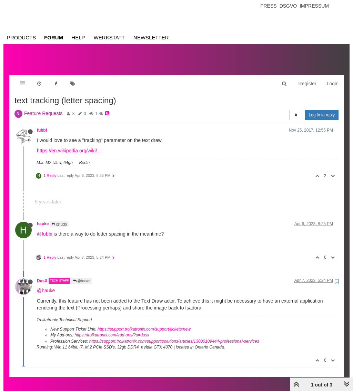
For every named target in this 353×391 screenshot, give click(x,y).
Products (21, 37)
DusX (42, 273)
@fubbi (59, 217)
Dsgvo (288, 6)
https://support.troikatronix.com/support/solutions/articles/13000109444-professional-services (174, 334)
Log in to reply (322, 108)
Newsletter (151, 37)
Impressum (314, 6)
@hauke (81, 274)
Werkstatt (109, 37)
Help (78, 37)
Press (268, 6)
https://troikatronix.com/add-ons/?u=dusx (111, 328)
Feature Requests (43, 106)
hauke (43, 216)
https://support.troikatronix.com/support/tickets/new (144, 322)
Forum (53, 37)
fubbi (42, 123)
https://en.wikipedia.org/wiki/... (69, 143)
